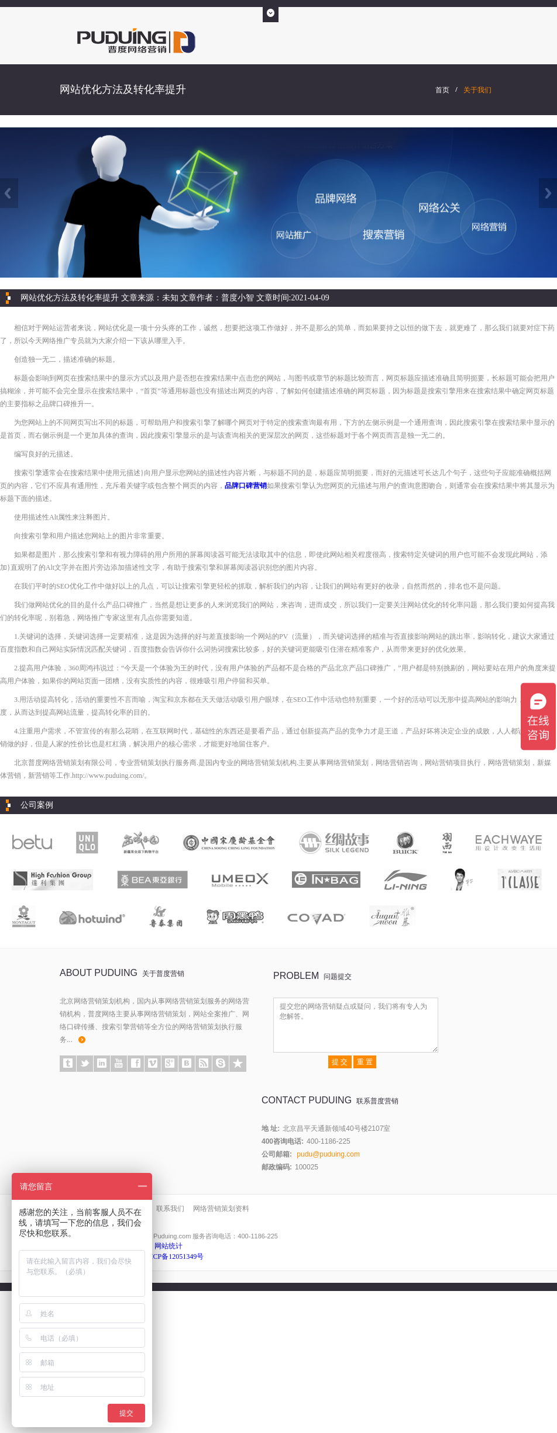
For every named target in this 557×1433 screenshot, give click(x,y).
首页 (442, 90)
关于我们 (477, 90)
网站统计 (168, 1246)
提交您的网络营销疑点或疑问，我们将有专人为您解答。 (355, 1025)
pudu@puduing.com (328, 1154)
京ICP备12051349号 (174, 1256)
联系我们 (170, 1208)
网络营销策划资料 (221, 1208)
